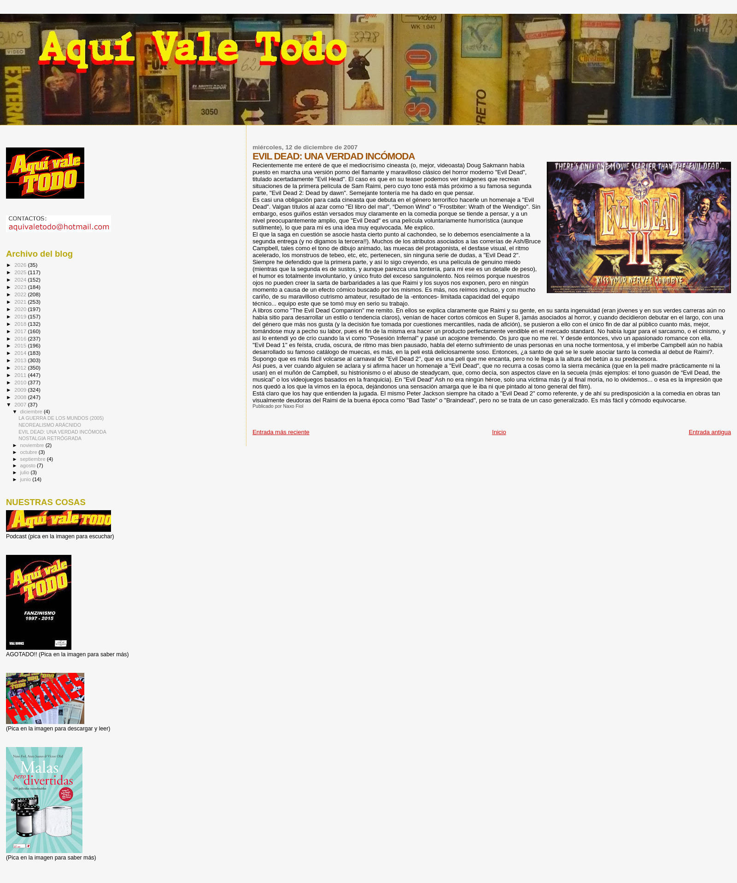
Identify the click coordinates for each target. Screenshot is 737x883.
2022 (21, 294)
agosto (28, 465)
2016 (21, 338)
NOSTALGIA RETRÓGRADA (50, 438)
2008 (21, 397)
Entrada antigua (710, 432)
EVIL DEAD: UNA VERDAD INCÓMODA (62, 432)
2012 (21, 368)
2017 (21, 331)
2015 (21, 345)
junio (26, 479)
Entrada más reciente (281, 432)
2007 (21, 404)
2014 (21, 353)
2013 (21, 360)
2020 (21, 309)
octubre (29, 452)
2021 (21, 302)
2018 (21, 324)
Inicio (499, 432)
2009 (21, 390)
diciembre (32, 411)
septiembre (33, 459)
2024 (21, 280)
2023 (21, 287)
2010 (21, 382)
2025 (21, 272)
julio (25, 472)
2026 (21, 265)
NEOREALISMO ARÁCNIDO (49, 425)
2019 (21, 316)
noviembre (33, 445)
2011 (21, 375)
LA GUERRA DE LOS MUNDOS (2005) (61, 418)
